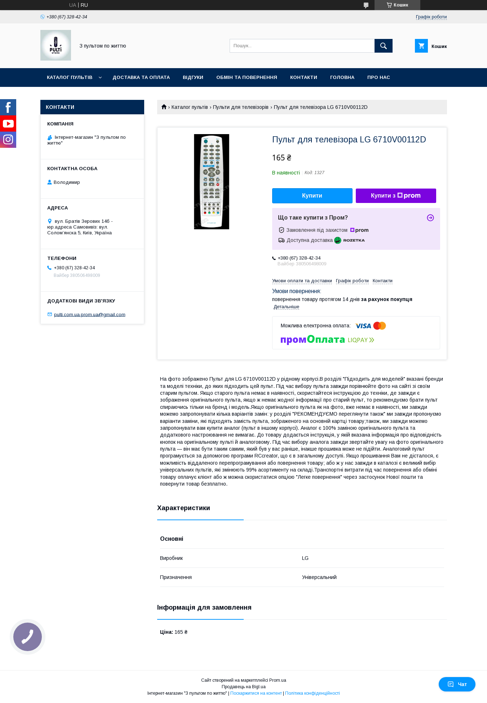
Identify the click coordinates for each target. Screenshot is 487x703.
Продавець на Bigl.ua (244, 686)
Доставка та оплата (141, 77)
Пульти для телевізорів (241, 107)
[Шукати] (384, 46)
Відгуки (193, 77)
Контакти (303, 77)
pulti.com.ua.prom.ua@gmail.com (89, 314)
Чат (457, 684)
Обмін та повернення (246, 77)
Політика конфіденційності (312, 693)
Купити (312, 196)
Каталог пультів (69, 77)
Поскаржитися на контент (256, 693)
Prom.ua (277, 680)
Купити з (396, 196)
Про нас (378, 77)
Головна (342, 77)
